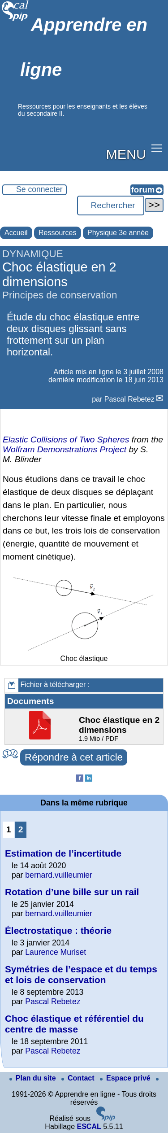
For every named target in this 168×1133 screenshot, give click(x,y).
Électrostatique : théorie (58, 930)
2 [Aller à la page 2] (20, 829)
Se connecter (39, 189)
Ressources (57, 232)
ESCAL (89, 1126)
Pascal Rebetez (129, 399)
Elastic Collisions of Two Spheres (66, 439)
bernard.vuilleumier (58, 875)
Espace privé (126, 1078)
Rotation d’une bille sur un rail (72, 892)
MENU (126, 154)
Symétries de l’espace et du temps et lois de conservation (81, 974)
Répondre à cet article (74, 757)
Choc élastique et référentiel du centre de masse (74, 1023)
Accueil (16, 232)
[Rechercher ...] (110, 205)
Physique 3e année (118, 232)
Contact (78, 1078)
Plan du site (33, 1078)
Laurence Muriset (55, 952)
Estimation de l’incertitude (63, 853)
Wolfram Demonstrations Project (64, 449)
